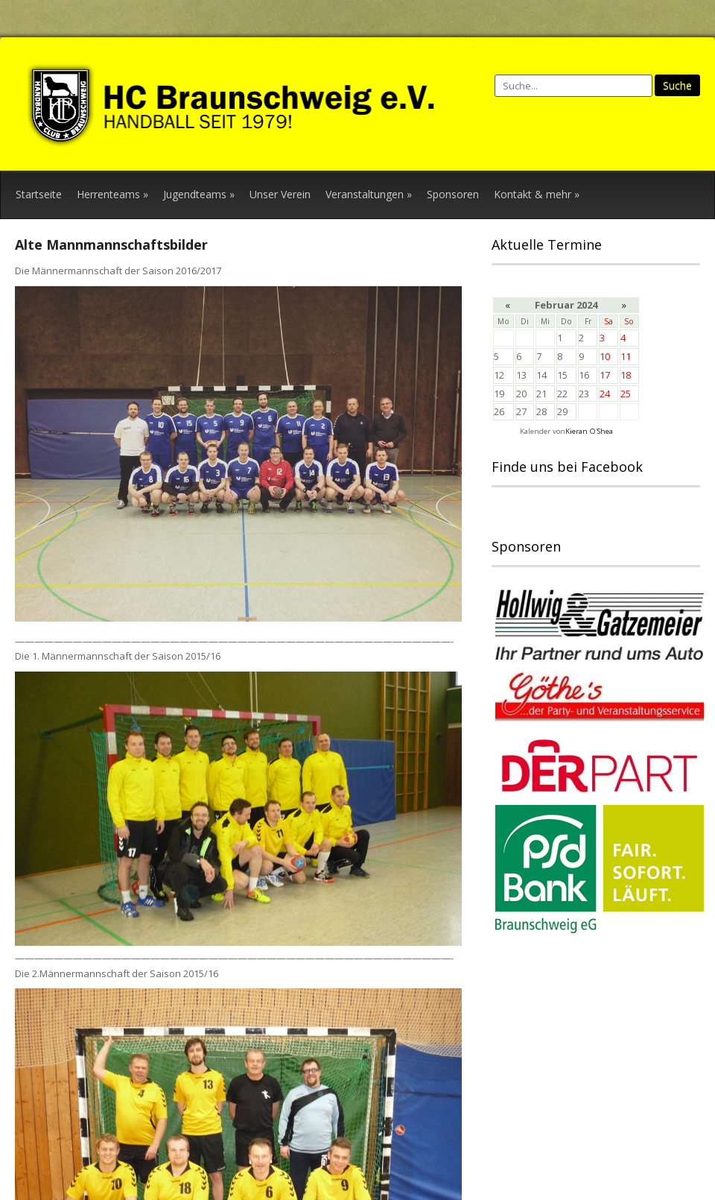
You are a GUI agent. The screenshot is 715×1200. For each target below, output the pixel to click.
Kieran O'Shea (589, 431)
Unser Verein (280, 194)
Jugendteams (199, 194)
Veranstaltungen (368, 194)
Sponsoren (453, 194)
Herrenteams (112, 194)
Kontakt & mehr (536, 194)
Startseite (39, 194)
